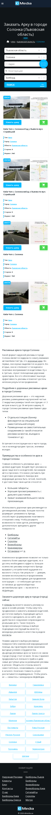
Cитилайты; (14, 538)
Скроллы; (12, 541)
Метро (29, 799)
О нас (5, 792)
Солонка (13, 141)
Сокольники (38, 734)
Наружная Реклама (12, 776)
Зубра (13, 706)
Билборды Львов (35, 776)
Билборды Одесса (11, 799)
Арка (13, 42)
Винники (13, 685)
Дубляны (38, 692)
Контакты (7, 788)
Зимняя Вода (38, 699)
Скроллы (30, 796)
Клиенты (7, 780)
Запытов (13, 699)
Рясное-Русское (12, 734)
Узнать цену (12, 122)
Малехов (13, 720)
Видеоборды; (15, 544)
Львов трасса (38, 713)
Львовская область (26, 42)
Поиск (11, 84)
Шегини (25, 756)
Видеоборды (32, 784)
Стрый (38, 742)
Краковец (38, 706)
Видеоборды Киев (35, 788)
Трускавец (13, 749)
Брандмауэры (15, 547)
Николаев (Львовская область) (38, 720)
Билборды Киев (10, 796)
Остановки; (14, 551)
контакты (6, 635)
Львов (13, 713)
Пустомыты (12, 727)
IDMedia (8, 605)
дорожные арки (35, 361)
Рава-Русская (38, 727)
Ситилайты (32, 792)
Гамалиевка (38, 685)
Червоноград (38, 749)
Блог (4, 784)
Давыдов (13, 692)
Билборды (13, 534)
